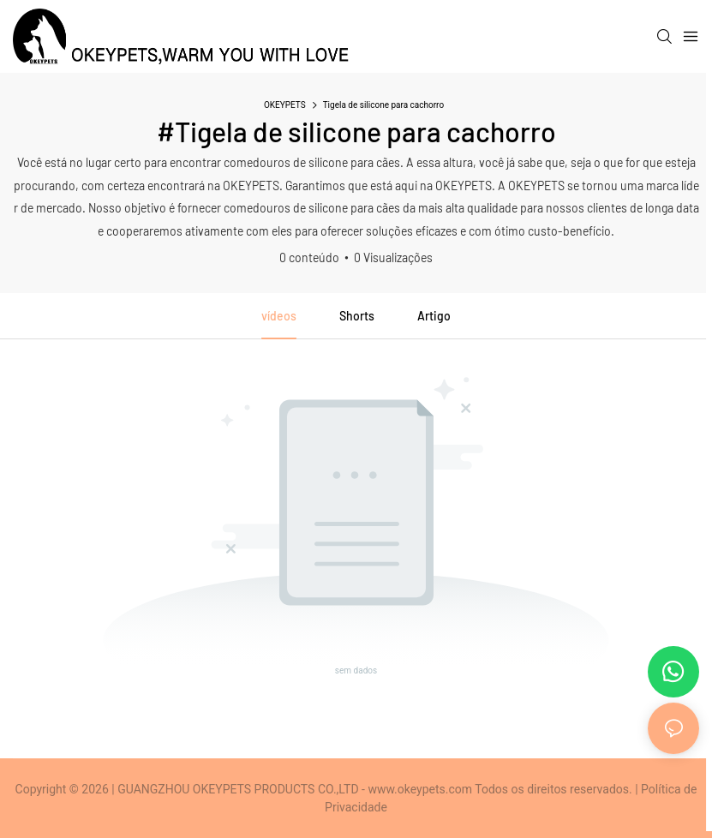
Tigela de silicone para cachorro (383, 105)
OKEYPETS (285, 105)
